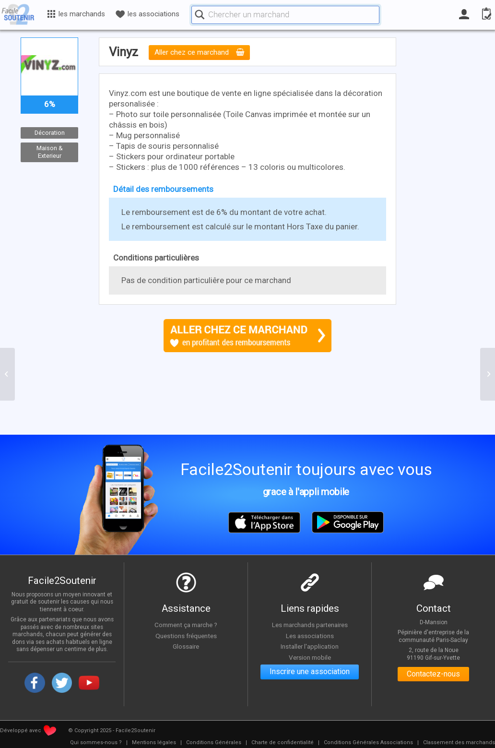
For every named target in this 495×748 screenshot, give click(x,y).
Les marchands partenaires (309, 625)
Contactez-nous (433, 674)
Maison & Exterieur (49, 152)
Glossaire (186, 646)
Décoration (50, 132)
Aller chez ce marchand (199, 52)
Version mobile (309, 657)
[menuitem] (96, 742)
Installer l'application (310, 646)
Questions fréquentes (186, 636)
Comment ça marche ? (186, 625)
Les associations (310, 636)
